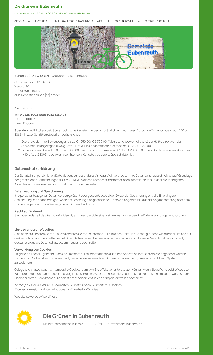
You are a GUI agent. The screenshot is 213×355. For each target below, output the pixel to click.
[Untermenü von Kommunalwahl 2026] (141, 21)
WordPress (187, 348)
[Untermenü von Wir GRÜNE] (111, 21)
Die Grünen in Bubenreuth (38, 6)
